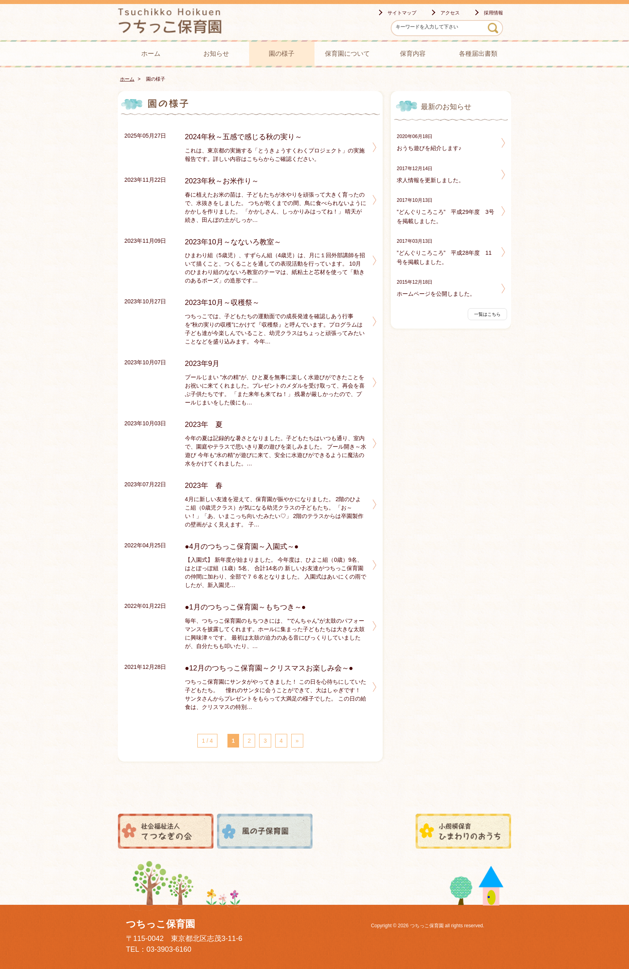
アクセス (450, 13)
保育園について (347, 53)
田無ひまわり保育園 (364, 831)
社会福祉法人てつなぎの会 (165, 831)
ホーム (150, 53)
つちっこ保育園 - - (178, 21)
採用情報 (493, 13)
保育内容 (413, 53)
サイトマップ (402, 13)
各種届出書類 (478, 53)
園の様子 (281, 53)
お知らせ (216, 53)
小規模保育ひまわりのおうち (463, 831)
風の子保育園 (264, 831)
